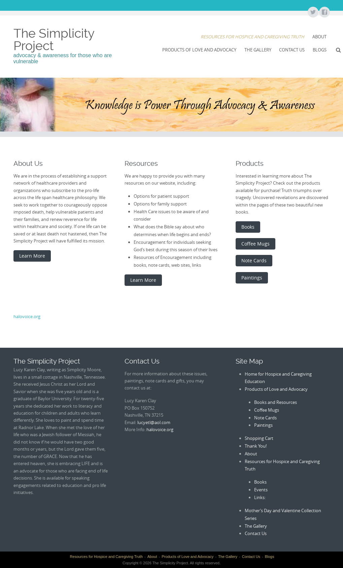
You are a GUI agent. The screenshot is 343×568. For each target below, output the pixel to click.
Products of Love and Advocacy (199, 50)
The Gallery (257, 50)
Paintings (251, 277)
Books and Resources (275, 402)
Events (261, 490)
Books (247, 227)
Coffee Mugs (255, 243)
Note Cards (254, 260)
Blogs (320, 50)
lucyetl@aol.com (153, 422)
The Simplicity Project (53, 39)
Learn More (32, 256)
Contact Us (292, 50)
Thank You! (256, 446)
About (319, 37)
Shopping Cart (259, 438)
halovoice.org (26, 316)
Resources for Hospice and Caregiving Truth (252, 37)
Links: (260, 497)
